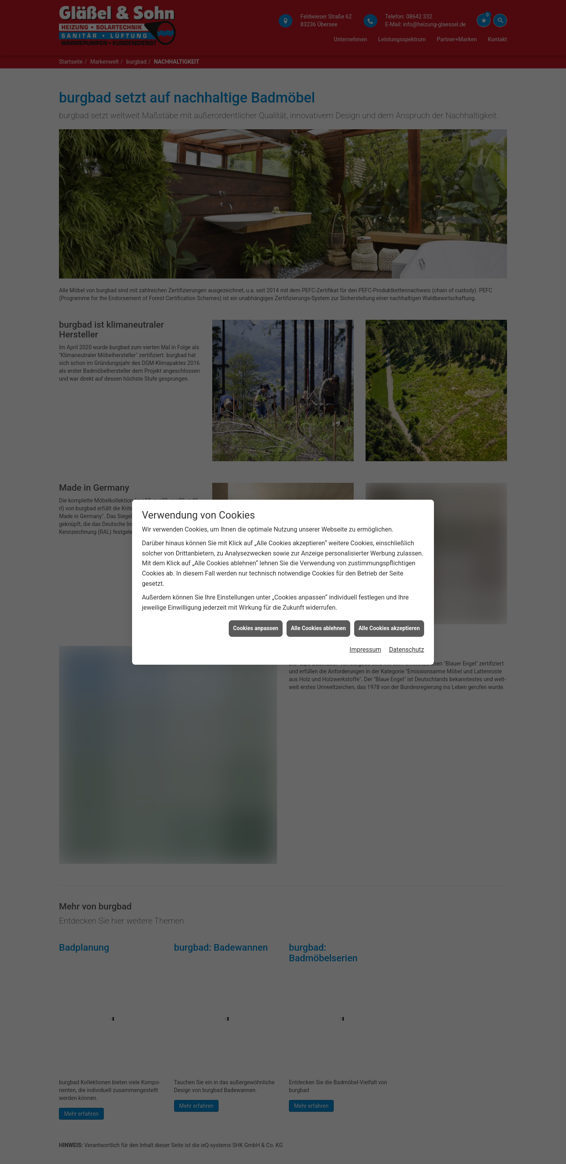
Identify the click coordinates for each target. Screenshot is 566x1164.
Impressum (365, 625)
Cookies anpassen (255, 604)
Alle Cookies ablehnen (318, 604)
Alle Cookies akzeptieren (389, 604)
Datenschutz (406, 625)
